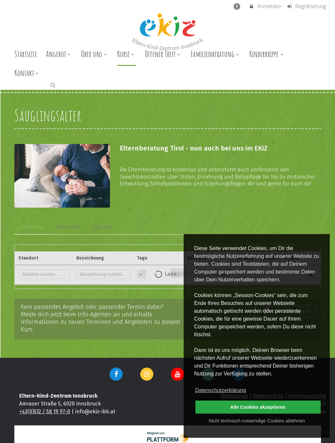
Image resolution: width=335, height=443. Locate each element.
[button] (53, 84)
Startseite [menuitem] (25, 54)
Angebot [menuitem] (59, 54)
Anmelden (265, 6)
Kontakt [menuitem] (27, 73)
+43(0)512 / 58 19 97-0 (44, 411)
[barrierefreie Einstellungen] (237, 6)
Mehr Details (68, 227)
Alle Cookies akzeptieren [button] (258, 407)
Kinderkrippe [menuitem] (267, 54)
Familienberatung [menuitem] (216, 54)
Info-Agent (102, 227)
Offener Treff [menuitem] (163, 54)
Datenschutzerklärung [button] (220, 390)
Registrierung (306, 6)
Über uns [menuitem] (94, 54)
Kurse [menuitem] (126, 54)
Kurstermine (32, 227)
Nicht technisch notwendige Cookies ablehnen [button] (257, 420)
